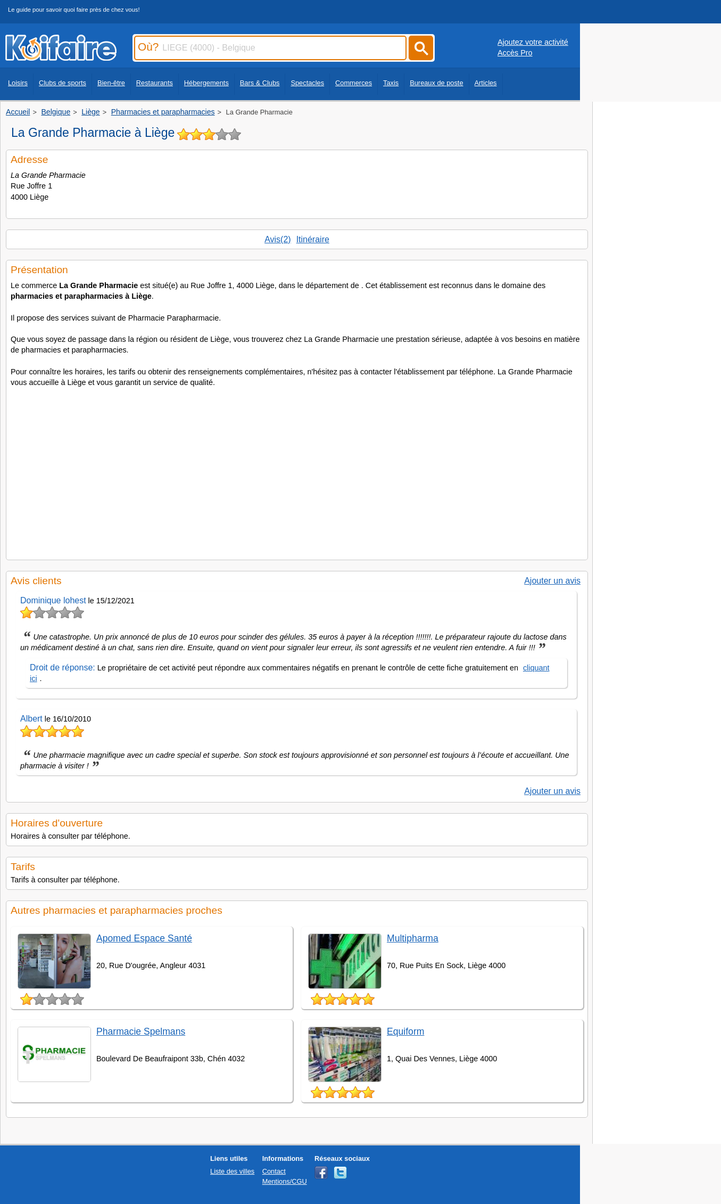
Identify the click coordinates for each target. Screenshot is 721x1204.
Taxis (391, 83)
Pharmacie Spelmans (140, 1031)
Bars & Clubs (260, 83)
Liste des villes (232, 1171)
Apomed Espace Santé (144, 938)
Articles (486, 83)
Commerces (353, 83)
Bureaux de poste (436, 83)
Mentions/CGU (284, 1181)
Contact (274, 1171)
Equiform (405, 1031)
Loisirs (18, 83)
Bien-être (111, 83)
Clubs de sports (62, 83)
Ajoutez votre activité (533, 42)
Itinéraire (312, 239)
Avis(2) (277, 239)
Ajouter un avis (552, 580)
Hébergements (206, 83)
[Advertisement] (297, 470)
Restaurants (154, 83)
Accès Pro (515, 52)
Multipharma (412, 938)
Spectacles (307, 83)
